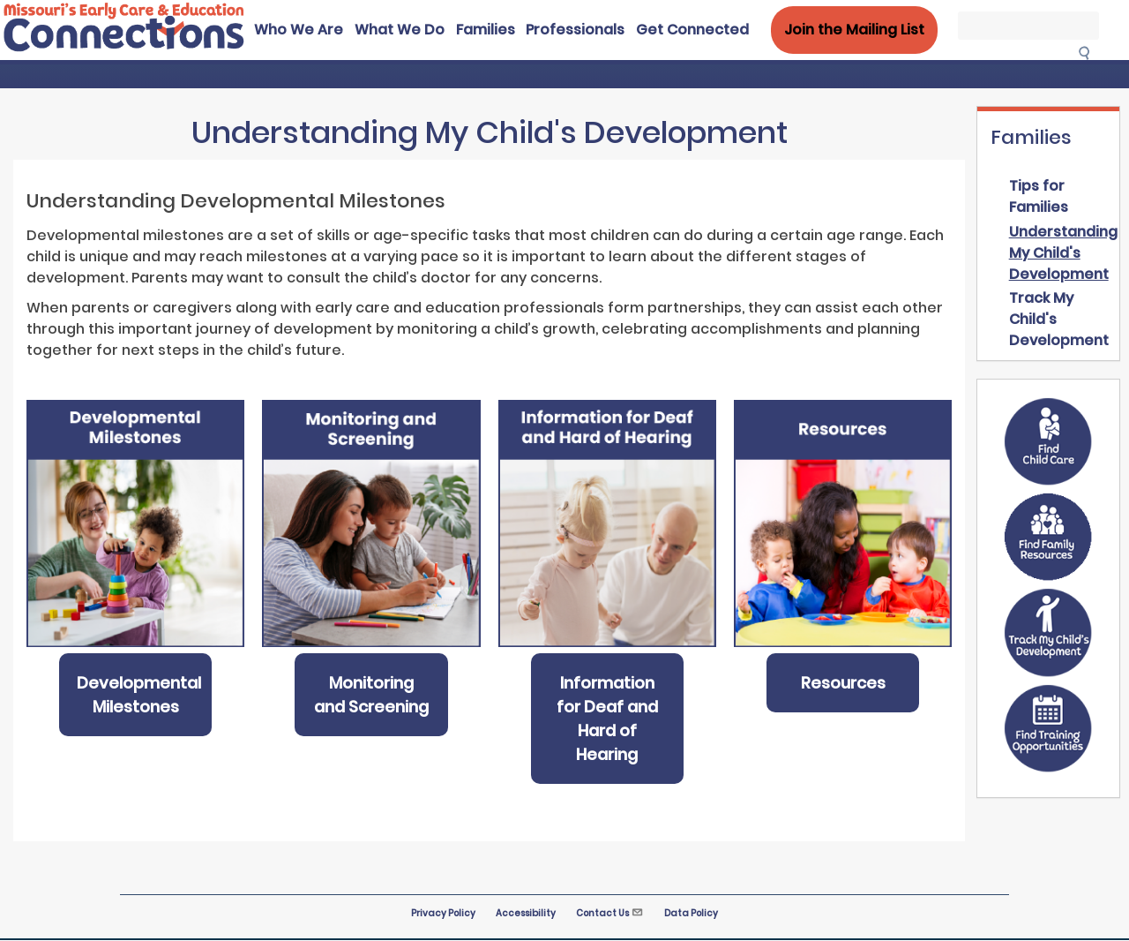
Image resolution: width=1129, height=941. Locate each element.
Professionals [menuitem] (575, 29)
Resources (843, 683)
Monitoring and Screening (371, 695)
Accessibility (526, 913)
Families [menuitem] (485, 29)
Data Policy (691, 913)
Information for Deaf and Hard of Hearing (607, 718)
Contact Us (610, 913)
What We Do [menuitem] (400, 29)
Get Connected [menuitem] (692, 29)
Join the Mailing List (854, 29)
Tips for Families (1038, 196)
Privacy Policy (443, 913)
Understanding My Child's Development (1063, 253)
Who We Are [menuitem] (298, 29)
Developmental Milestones (139, 695)
